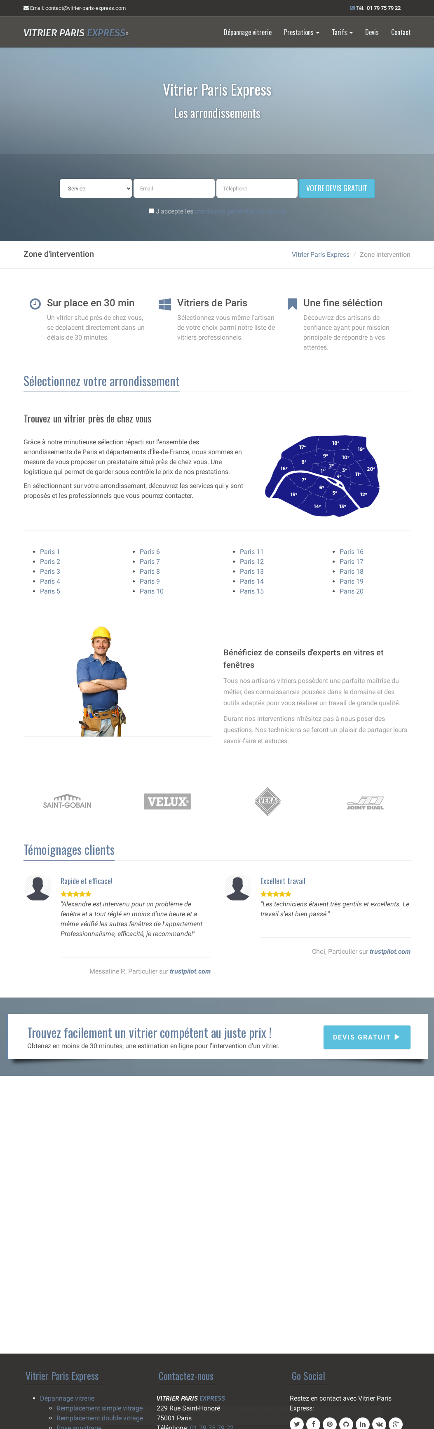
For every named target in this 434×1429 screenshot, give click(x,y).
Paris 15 (252, 591)
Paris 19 (352, 581)
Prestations (301, 32)
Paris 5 (50, 591)
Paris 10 (152, 591)
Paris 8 (150, 571)
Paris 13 (252, 571)
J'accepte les (217, 211)
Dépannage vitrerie (248, 32)
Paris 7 (150, 561)
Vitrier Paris (76, 33)
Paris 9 (150, 581)
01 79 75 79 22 (327, 1415)
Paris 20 (352, 591)
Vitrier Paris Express (321, 254)
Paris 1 (50, 552)
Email (74, 8)
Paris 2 (50, 561)
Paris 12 (252, 561)
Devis (372, 32)
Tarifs (342, 32)
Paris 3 (50, 571)
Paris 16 (352, 552)
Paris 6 (150, 552)
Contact (401, 32)
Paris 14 (252, 581)
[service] (96, 188)
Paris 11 (252, 552)
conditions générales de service (240, 211)
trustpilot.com (190, 971)
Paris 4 (50, 581)
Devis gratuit (367, 1037)
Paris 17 (352, 561)
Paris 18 (352, 571)
